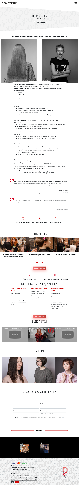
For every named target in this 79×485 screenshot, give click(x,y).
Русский (16, 482)
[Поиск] (67, 3)
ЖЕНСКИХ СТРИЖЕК (20, 124)
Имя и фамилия (17, 404)
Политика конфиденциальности (19, 469)
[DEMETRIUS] (65, 472)
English (13, 482)
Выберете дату (44, 411)
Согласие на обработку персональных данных (38, 417)
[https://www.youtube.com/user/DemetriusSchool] (42, 442)
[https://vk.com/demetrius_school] (22, 442)
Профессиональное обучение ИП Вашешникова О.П (24, 480)
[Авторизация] (63, 3)
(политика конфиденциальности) (51, 417)
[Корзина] (71, 3)
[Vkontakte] (24, 448)
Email (41, 404)
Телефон (15, 411)
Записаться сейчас (39, 268)
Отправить (39, 430)
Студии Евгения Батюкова (23, 476)
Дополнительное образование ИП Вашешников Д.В (24, 478)
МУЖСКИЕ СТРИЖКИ (38, 168)
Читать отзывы (39, 312)
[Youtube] (44, 448)
